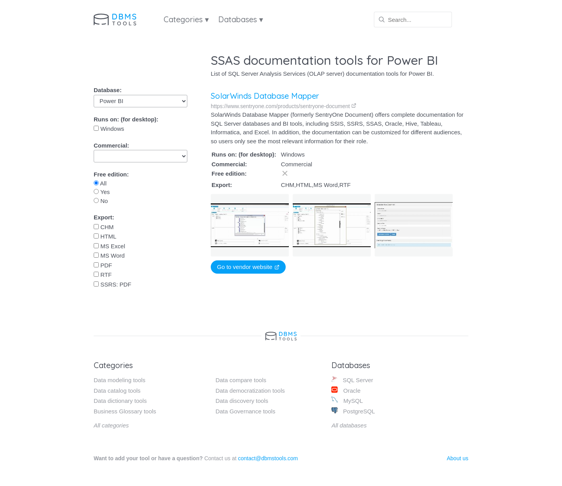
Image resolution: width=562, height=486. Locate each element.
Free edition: (111, 174)
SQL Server (352, 379)
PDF (103, 265)
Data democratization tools (250, 390)
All (100, 183)
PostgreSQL (353, 411)
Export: (104, 217)
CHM (104, 227)
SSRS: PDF (112, 284)
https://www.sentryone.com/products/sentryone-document (283, 106)
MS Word (109, 255)
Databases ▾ (240, 19)
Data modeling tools (120, 380)
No (101, 201)
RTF (103, 274)
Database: (108, 90)
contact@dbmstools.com (268, 458)
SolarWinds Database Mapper (265, 96)
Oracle (345, 390)
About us (457, 458)
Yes (102, 192)
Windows (109, 128)
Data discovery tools (241, 400)
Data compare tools (240, 380)
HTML (105, 236)
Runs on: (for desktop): (126, 119)
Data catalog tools (117, 390)
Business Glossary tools (125, 411)
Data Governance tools (245, 411)
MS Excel (109, 246)
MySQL (347, 400)
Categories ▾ (186, 19)
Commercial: (111, 145)
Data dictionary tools (120, 400)
